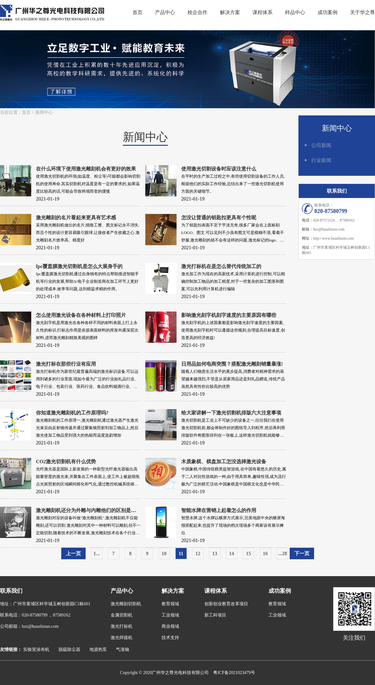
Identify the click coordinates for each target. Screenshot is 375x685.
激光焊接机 (121, 637)
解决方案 (230, 12)
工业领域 (170, 615)
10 (164, 553)
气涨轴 (122, 649)
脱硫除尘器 (69, 649)
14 (231, 553)
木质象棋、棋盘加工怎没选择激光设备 (223, 461)
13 (214, 553)
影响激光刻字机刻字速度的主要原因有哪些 (228, 315)
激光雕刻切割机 (126, 603)
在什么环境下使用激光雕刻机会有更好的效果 (86, 168)
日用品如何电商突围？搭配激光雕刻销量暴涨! (232, 364)
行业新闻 (321, 160)
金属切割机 (121, 615)
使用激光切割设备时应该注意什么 (218, 168)
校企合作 (198, 12)
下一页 (301, 553)
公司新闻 (321, 145)
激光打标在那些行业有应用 (66, 364)
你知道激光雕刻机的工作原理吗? (72, 412)
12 (197, 553)
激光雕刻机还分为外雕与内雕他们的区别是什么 (88, 510)
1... (96, 553)
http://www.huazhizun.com (333, 238)
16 (265, 553)
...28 (282, 553)
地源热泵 (98, 649)
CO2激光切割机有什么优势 (66, 461)
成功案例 (328, 12)
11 (180, 553)
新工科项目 (215, 615)
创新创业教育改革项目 (226, 603)
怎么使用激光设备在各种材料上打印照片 (81, 315)
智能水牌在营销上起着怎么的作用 (218, 510)
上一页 (73, 553)
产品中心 (165, 12)
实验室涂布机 (36, 649)
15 (248, 553)
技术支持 (170, 637)
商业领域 (170, 626)
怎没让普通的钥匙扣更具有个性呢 (218, 217)
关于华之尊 (362, 12)
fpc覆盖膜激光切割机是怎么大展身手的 (79, 266)
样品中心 (295, 12)
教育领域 (170, 603)
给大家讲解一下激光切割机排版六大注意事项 (231, 412)
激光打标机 (121, 626)
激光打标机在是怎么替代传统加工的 (221, 266)
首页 (137, 12)
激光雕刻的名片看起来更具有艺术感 (76, 217)
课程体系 (262, 12)
